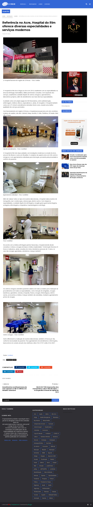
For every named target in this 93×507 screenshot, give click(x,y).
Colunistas (36, 430)
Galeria (42, 462)
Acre (40, 4)
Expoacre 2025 (52, 456)
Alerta (46, 414)
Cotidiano (48, 433)
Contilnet (10, 355)
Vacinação (36, 498)
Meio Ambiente (48, 472)
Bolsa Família (46, 420)
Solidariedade (46, 488)
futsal (35, 462)
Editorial (53, 446)
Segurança (36, 488)
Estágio (36, 456)
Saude (43, 485)
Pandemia (36, 478)
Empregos (51, 449)
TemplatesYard (15, 504)
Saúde (16, 16)
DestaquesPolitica (38, 443)
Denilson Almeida (45, 436)
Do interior (37, 446)
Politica (36, 482)
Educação (36, 449)
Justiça (35, 469)
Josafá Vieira (50, 466)
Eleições (44, 449)
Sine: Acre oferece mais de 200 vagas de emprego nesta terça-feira (78, 166)
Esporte (50, 453)
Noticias (23, 4)
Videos (51, 498)
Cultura (36, 436)
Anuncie (15, 440)
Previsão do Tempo (46, 482)
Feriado (36, 459)
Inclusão (41, 466)
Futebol (52, 459)
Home (3, 16)
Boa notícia (37, 420)
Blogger (30, 504)
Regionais (36, 485)
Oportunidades (52, 475)
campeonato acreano (39, 424)
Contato (47, 4)
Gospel (54, 462)
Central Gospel (38, 427)
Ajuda (40, 414)
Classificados (48, 427)
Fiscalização (44, 459)
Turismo (36, 495)
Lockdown (52, 469)
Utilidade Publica (52, 495)
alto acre (54, 414)
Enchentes (36, 453)
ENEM (43, 453)
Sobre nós (7, 440)
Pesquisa (44, 478)
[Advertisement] (74, 57)
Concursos (45, 430)
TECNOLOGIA (37, 491)
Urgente (43, 495)
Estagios (43, 456)
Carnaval (50, 424)
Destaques (32, 4)
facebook (55, 400)
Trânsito (54, 491)
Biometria (55, 417)
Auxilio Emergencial (45, 417)
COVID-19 (56, 433)
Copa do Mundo (38, 433)
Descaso (36, 440)
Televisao (46, 491)
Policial (51, 478)
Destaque (43, 440)
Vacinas (44, 498)
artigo (35, 417)
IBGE (35, 466)
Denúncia (55, 436)
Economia (45, 446)
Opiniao (43, 475)
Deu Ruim (48, 443)
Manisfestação (37, 472)
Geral (48, 462)
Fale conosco (23, 440)
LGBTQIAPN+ (43, 469)
